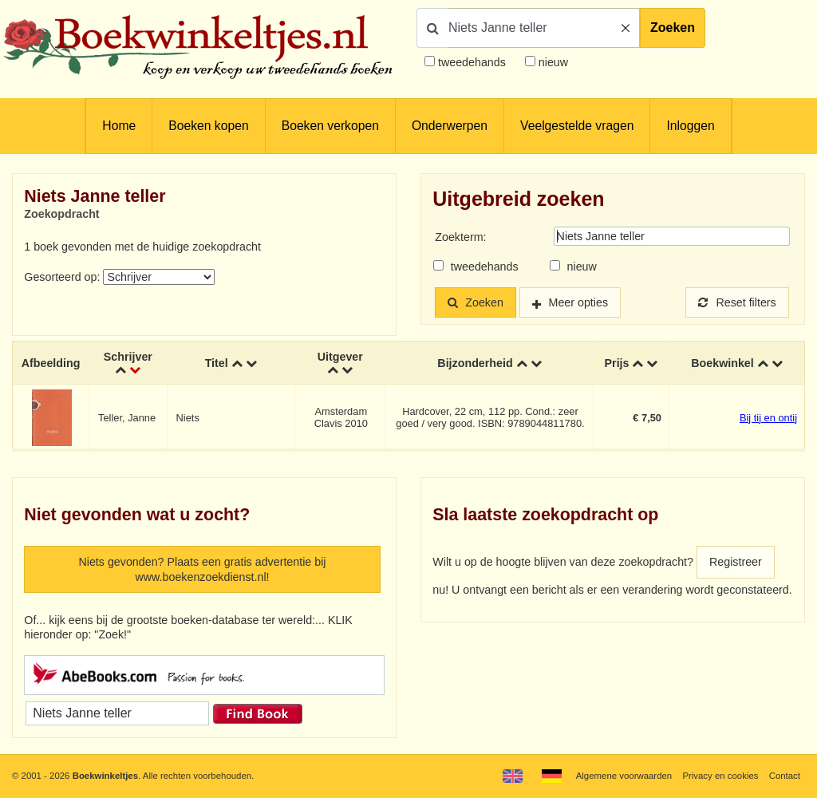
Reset (737, 302)
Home (119, 125)
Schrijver (128, 356)
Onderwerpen (449, 125)
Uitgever (340, 356)
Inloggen (690, 125)
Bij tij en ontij (768, 418)
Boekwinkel (722, 363)
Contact (784, 775)
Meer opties (579, 302)
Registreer (735, 561)
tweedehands (472, 62)
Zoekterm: (460, 237)
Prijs (617, 363)
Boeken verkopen (330, 125)
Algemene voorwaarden (624, 775)
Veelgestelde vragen (576, 125)
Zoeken (672, 27)
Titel (216, 363)
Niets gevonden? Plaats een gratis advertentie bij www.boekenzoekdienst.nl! (202, 569)
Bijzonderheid (474, 363)
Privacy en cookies (720, 775)
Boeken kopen (208, 125)
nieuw (551, 62)
